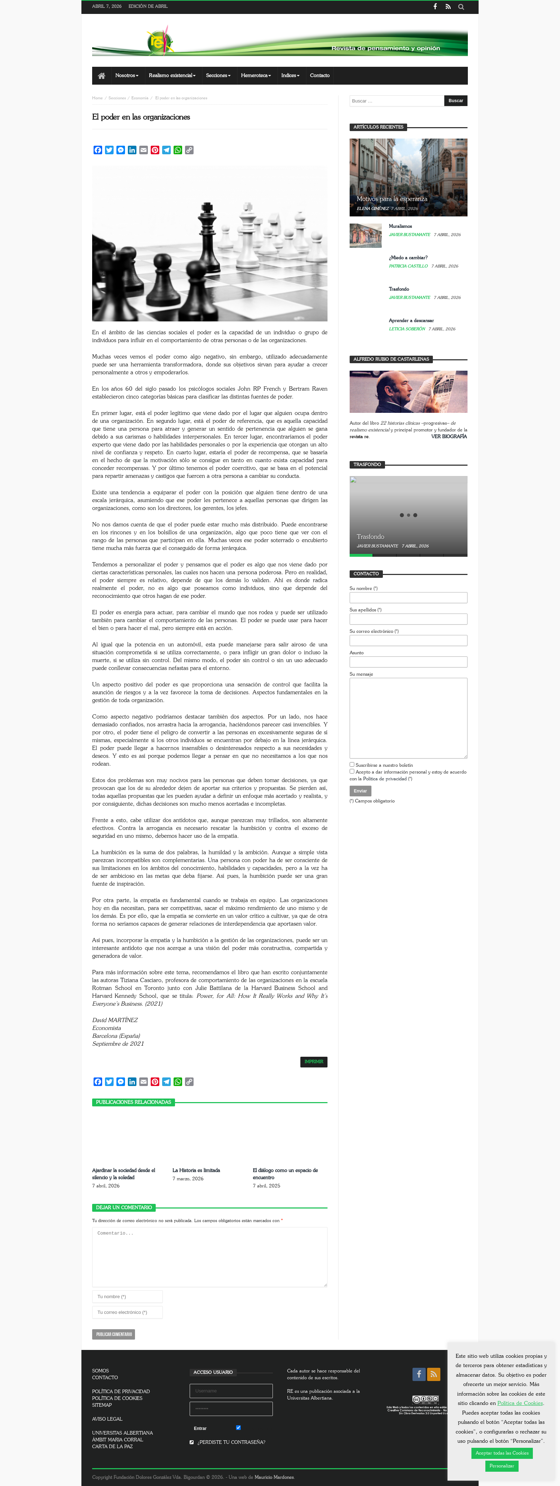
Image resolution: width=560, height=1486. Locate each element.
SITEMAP (102, 1405)
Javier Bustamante (410, 235)
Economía (140, 98)
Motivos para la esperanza (392, 199)
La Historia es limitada (196, 1170)
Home (97, 98)
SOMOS (100, 1371)
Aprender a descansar (411, 321)
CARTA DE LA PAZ (112, 1447)
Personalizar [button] (502, 1466)
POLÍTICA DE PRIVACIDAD (121, 1392)
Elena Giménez (372, 209)
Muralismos (400, 226)
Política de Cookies (520, 1403)
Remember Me (254, 1428)
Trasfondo (399, 289)
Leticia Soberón (407, 329)
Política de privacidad (385, 779)
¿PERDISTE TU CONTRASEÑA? (227, 1442)
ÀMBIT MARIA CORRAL (117, 1440)
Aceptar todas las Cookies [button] (502, 1453)
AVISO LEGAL (107, 1419)
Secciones (117, 98)
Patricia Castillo (409, 266)
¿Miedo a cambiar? (408, 258)
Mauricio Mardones (274, 1477)
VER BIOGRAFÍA (449, 437)
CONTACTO (105, 1378)
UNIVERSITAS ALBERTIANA (122, 1433)
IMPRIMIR (314, 1062)
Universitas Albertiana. (310, 1398)
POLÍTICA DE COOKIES (117, 1398)
